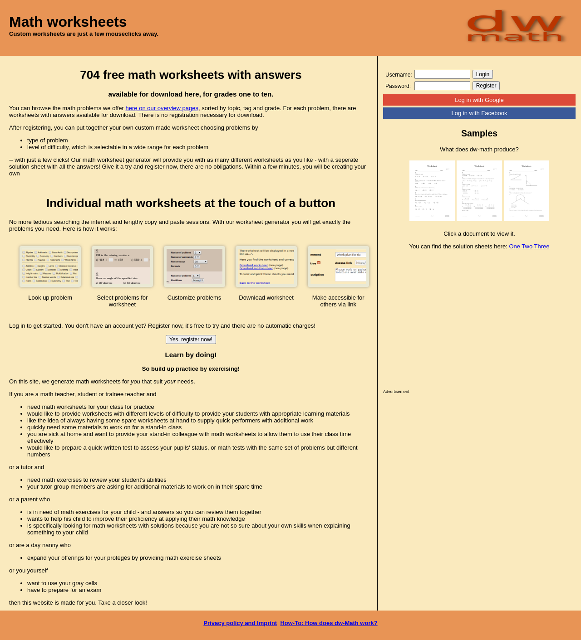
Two (527, 246)
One (514, 246)
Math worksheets (68, 22)
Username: (398, 75)
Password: (398, 86)
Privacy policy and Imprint (240, 623)
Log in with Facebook (479, 113)
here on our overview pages (162, 108)
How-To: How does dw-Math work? (328, 623)
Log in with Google (479, 100)
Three (542, 246)
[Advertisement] (479, 321)
